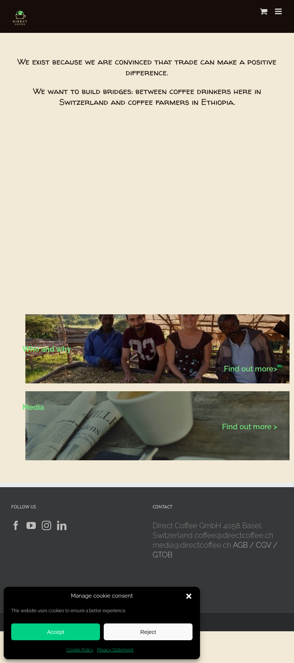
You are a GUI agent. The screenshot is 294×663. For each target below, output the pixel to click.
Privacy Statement (115, 650)
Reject (148, 632)
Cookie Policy (79, 650)
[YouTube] (31, 525)
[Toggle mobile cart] (264, 11)
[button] (189, 596)
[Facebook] (16, 525)
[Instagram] (46, 525)
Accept (55, 632)
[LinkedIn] (61, 525)
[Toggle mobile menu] (279, 11)
